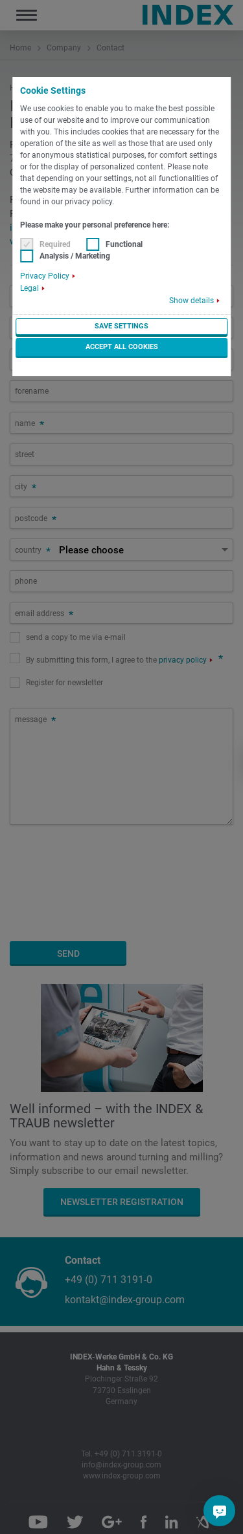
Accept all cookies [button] (122, 347)
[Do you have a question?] (219, 1510)
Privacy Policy (44, 276)
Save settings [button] (121, 326)
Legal (29, 288)
